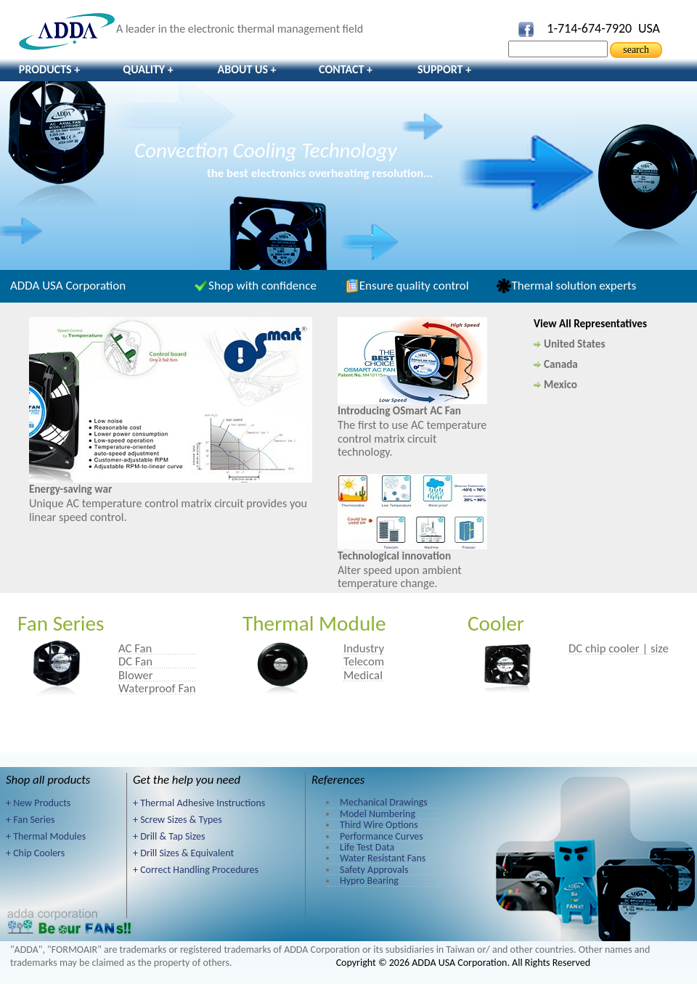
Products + (49, 69)
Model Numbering (377, 814)
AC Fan (135, 648)
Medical (363, 675)
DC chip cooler (604, 648)
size (660, 648)
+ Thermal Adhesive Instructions (199, 803)
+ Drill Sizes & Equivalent (183, 853)
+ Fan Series (30, 819)
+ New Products (38, 803)
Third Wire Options (379, 825)
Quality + (148, 69)
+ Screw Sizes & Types (177, 819)
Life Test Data (367, 847)
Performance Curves (381, 836)
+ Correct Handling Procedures (195, 870)
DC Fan (135, 661)
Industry (363, 648)
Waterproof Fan (157, 688)
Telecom (363, 661)
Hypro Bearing (369, 880)
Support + (444, 69)
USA (649, 28)
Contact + (345, 69)
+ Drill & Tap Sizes (169, 836)
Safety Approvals (374, 870)
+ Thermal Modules (46, 836)
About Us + (246, 69)
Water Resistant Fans (382, 858)
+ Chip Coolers (35, 853)
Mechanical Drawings (384, 802)
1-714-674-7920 (589, 28)
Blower (135, 675)
